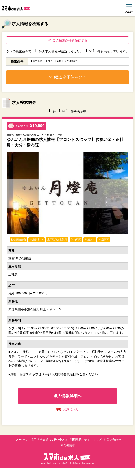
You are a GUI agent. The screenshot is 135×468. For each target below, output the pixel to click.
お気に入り (67, 409)
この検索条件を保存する (67, 40)
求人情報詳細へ (67, 396)
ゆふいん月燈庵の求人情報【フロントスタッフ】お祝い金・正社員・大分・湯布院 (65, 142)
